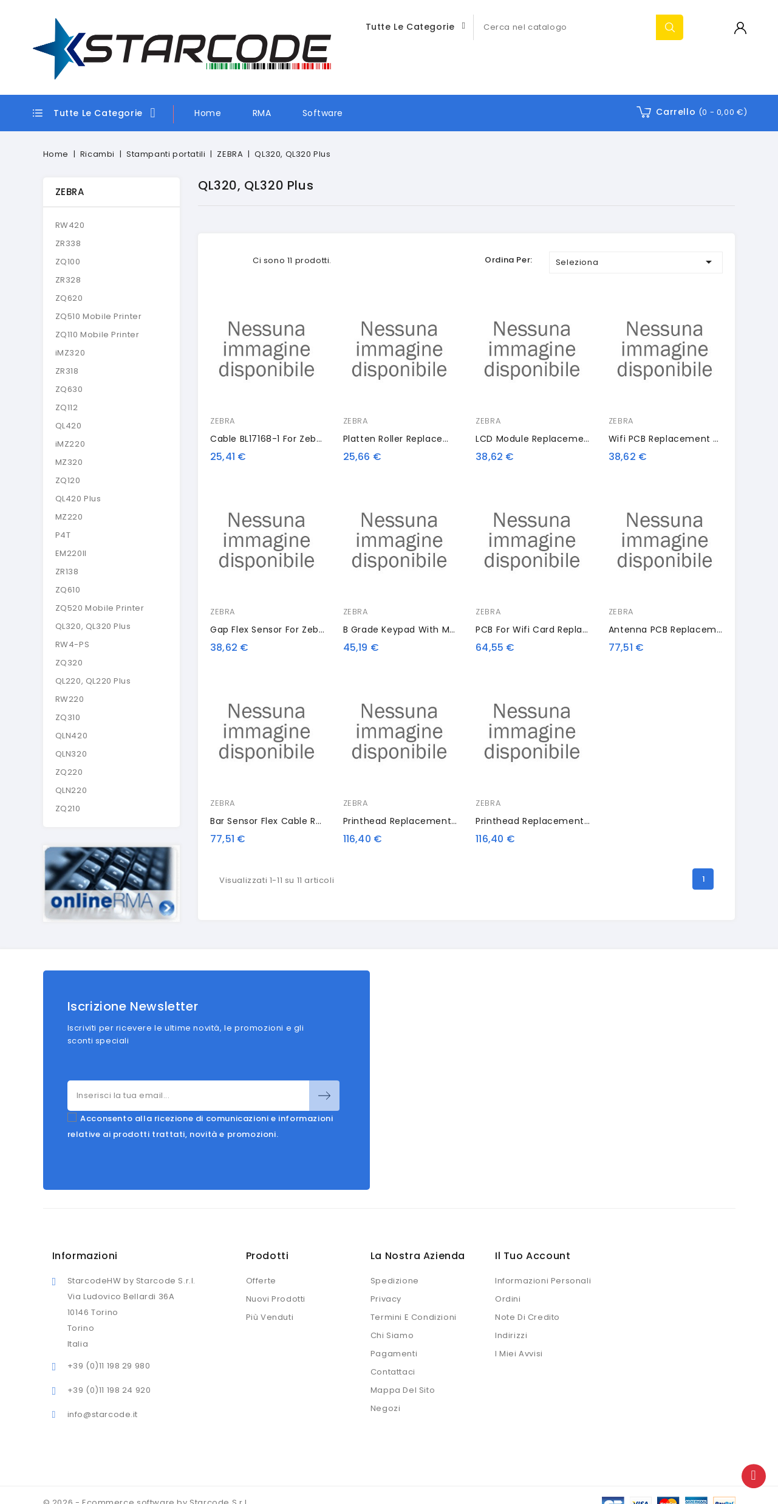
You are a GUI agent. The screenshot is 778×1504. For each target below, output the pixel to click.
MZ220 (69, 517)
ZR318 (67, 371)
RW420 (70, 225)
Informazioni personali (543, 1280)
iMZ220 (70, 444)
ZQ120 (68, 480)
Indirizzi (511, 1335)
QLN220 (71, 790)
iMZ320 (70, 353)
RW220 (69, 699)
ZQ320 (69, 662)
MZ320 (69, 462)
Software (322, 113)
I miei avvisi (519, 1353)
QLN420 (71, 735)
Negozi (385, 1408)
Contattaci (392, 1372)
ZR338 (68, 243)
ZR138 (67, 571)
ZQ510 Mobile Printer (98, 316)
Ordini (508, 1299)
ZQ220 (69, 772)
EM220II (71, 553)
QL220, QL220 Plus (93, 681)
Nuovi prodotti (275, 1299)
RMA (262, 113)
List (236, 260)
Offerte (261, 1280)
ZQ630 (69, 389)
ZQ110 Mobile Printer (97, 334)
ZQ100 (68, 261)
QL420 (68, 425)
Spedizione (394, 1280)
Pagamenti (393, 1353)
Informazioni (85, 1256)
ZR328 (68, 280)
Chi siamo (392, 1335)
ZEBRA (69, 191)
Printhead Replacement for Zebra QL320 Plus (578, 821)
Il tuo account (532, 1256)
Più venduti (270, 1317)
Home (207, 113)
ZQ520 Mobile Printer (100, 608)
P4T (63, 535)
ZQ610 (68, 590)
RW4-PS (72, 644)
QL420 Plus (78, 498)
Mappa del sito (402, 1390)
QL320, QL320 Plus (93, 626)
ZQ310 (68, 717)
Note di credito (527, 1317)
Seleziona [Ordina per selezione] (636, 262)
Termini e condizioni (413, 1317)
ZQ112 (66, 407)
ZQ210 (68, 808)
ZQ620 (69, 298)
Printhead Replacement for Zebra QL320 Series (450, 821)
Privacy (385, 1299)
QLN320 (71, 754)
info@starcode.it (102, 1414)
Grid (217, 260)
